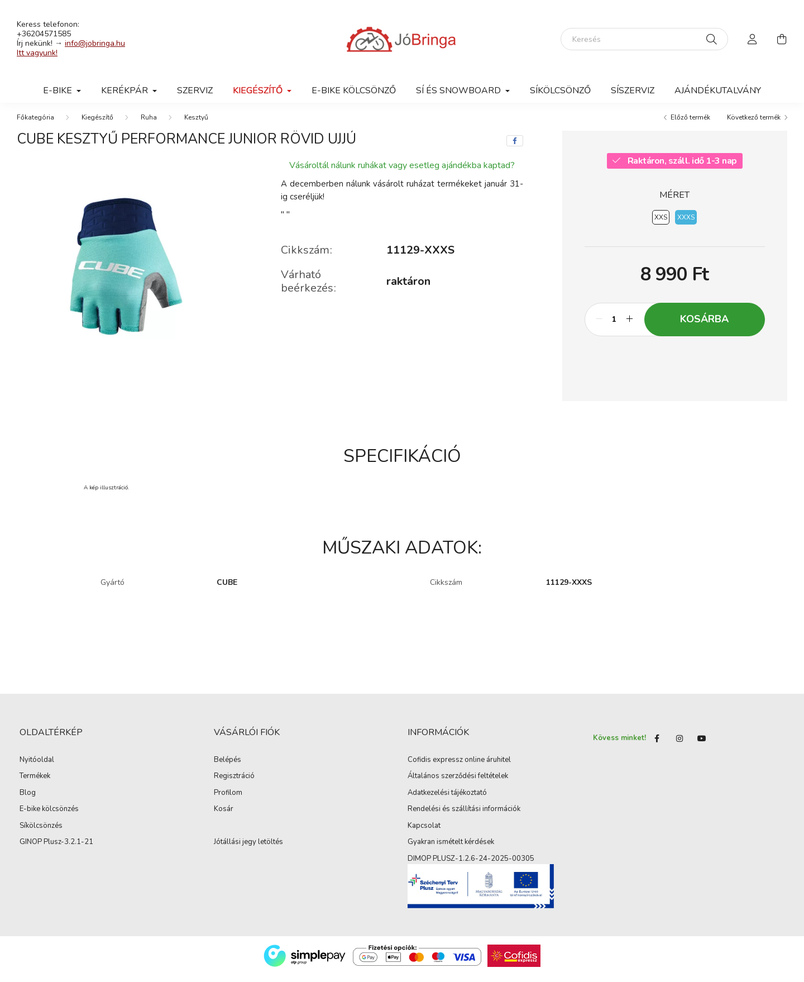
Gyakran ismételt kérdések (451, 849)
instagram (679, 745)
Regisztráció (234, 783)
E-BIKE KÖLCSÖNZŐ (354, 90)
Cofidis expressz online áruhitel (459, 767)
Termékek (35, 783)
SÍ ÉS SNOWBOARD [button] (459, 90)
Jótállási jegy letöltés (248, 849)
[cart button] (781, 39)
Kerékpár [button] (125, 90)
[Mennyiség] (614, 327)
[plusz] (629, 326)
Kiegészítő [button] (259, 90)
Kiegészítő (97, 124)
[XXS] (660, 224)
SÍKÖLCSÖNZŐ (560, 90)
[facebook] (514, 148)
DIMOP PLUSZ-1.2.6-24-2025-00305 (471, 866)
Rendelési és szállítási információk (464, 816)
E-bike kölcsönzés (49, 816)
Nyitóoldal (37, 767)
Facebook (657, 745)
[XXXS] (686, 224)
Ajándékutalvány (717, 90)
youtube (702, 745)
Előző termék (690, 124)
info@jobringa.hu (95, 43)
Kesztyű (196, 124)
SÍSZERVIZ (632, 90)
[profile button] (752, 39)
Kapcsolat (424, 833)
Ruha (149, 124)
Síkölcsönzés (41, 833)
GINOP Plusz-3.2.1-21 (56, 849)
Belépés (227, 767)
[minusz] (599, 326)
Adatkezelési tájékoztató (447, 800)
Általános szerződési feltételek (458, 783)
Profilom (228, 800)
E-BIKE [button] (58, 90)
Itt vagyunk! (37, 52)
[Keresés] (644, 39)
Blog (28, 800)
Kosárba (704, 326)
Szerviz (195, 90)
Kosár (223, 816)
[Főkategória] (35, 124)
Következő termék (754, 124)
